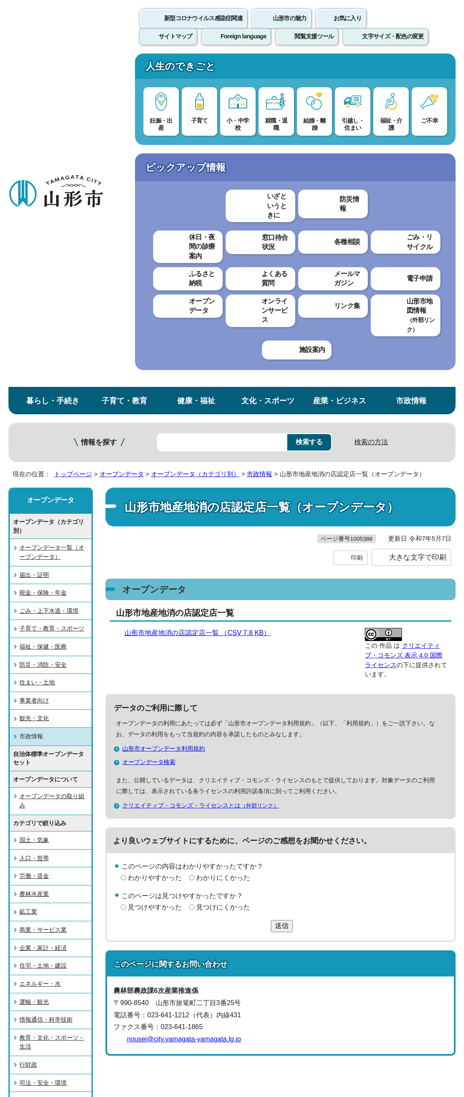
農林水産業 (34, 562)
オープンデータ (122, 142)
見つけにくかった (223, 592)
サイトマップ (344, 880)
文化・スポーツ (267, 68)
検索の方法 (371, 110)
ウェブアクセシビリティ (262, 880)
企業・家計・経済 (43, 616)
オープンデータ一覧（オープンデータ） (51, 221)
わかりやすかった (155, 563)
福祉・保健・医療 (43, 314)
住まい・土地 (37, 351)
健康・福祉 (196, 68)
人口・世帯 (34, 526)
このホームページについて (46, 880)
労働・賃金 (34, 544)
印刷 (357, 243)
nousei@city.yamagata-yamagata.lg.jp (184, 725)
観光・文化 (34, 387)
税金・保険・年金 (43, 260)
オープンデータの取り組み (51, 469)
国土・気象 (34, 508)
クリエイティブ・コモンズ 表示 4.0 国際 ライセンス (403, 340)
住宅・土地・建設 (43, 634)
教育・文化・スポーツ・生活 (51, 711)
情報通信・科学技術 (46, 687)
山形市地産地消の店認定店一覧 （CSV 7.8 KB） (201, 318)
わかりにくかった (223, 563)
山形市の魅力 (290, 27)
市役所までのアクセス (101, 1016)
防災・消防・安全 (43, 333)
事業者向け (34, 368)
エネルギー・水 (40, 652)
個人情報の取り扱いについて (156, 880)
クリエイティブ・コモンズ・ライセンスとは (204, 491)
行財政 (28, 733)
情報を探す (99, 111)
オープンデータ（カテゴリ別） (195, 142)
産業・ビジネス (339, 68)
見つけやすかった (155, 592)
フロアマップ (30, 1016)
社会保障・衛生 (40, 768)
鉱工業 (28, 580)
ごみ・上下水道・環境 (48, 279)
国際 (25, 786)
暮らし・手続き (52, 68)
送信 (282, 611)
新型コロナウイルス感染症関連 (203, 27)
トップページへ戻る (435, 854)
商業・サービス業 (43, 598)
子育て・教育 (124, 68)
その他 (28, 805)
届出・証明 (34, 243)
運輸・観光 (34, 670)
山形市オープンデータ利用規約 (167, 434)
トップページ (73, 142)
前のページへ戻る (365, 854)
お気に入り (347, 27)
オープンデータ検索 (148, 447)
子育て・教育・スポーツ (51, 297)
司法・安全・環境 (43, 751)
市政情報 (411, 68)
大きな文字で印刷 (417, 243)
